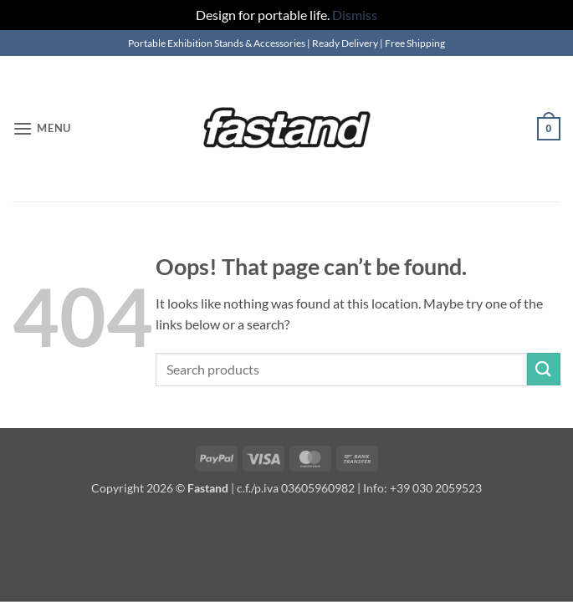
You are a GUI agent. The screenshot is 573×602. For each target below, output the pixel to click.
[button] (42, 128)
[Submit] (543, 369)
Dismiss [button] (354, 15)
